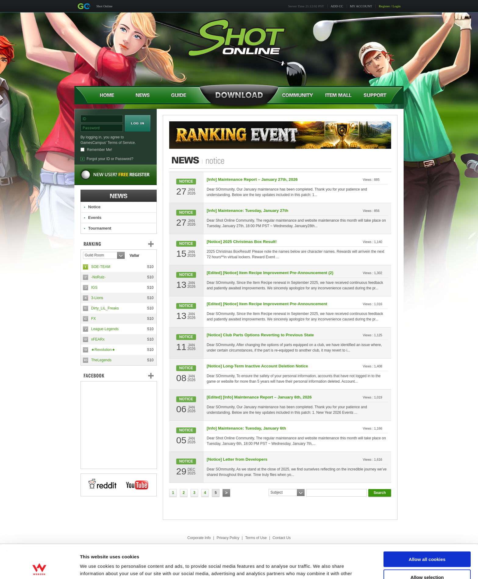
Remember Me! (99, 150)
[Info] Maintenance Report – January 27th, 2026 (252, 179)
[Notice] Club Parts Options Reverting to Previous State (260, 335)
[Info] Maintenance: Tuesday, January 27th (247, 210)
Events (95, 217)
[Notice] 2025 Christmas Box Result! (242, 241)
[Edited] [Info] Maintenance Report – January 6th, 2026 (259, 397)
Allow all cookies (427, 525)
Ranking (123, 243)
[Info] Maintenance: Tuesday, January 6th (246, 428)
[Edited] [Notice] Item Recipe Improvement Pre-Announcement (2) (270, 272)
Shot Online (104, 6)
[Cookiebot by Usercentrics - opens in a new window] (39, 567)
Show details (320, 567)
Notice (94, 207)
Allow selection (427, 543)
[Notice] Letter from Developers (237, 459)
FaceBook (118, 375)
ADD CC (337, 6)
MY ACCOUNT (361, 6)
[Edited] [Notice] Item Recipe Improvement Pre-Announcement (267, 304)
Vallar (134, 255)
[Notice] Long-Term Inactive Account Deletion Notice (257, 366)
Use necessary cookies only (427, 561)
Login (397, 6)
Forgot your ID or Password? (110, 159)
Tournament (99, 228)
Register (384, 6)
